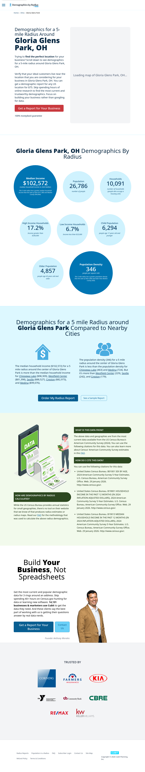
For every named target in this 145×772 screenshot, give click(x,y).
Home (16, 13)
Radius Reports (23, 753)
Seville (30, 379)
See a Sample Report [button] (93, 398)
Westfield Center (57, 376)
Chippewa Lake (27, 376)
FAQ (39, 515)
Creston (50, 379)
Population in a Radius (40, 753)
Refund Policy (22, 758)
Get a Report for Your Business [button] (39, 108)
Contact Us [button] (62, 626)
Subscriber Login (64, 753)
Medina (24, 382)
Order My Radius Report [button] (58, 398)
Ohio (22, 13)
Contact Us (78, 753)
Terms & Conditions (38, 758)
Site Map (89, 753)
